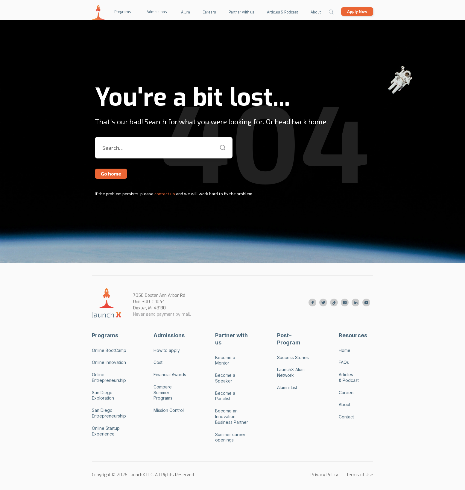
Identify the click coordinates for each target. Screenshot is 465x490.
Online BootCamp (109, 350)
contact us (164, 193)
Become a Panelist (225, 396)
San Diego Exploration (103, 395)
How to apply (167, 350)
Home (344, 350)
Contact (346, 416)
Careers (347, 392)
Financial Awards (170, 374)
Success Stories (293, 357)
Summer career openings (230, 437)
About (344, 404)
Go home (111, 173)
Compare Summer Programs (163, 392)
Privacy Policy (324, 475)
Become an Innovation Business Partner (231, 416)
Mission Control (169, 410)
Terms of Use (359, 475)
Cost (158, 362)
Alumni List (287, 387)
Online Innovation (109, 362)
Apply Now (357, 11)
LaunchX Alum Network (291, 372)
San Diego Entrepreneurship (109, 413)
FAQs (344, 362)
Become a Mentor (225, 360)
